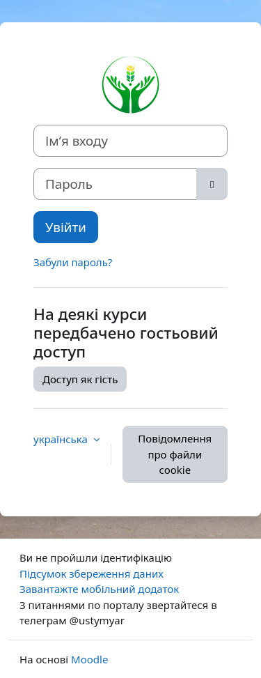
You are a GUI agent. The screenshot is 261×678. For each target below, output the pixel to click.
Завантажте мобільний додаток (99, 589)
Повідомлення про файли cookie (175, 454)
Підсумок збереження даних (91, 573)
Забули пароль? (72, 262)
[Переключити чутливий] (212, 184)
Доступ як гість (80, 379)
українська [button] (61, 439)
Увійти (65, 227)
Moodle (89, 659)
